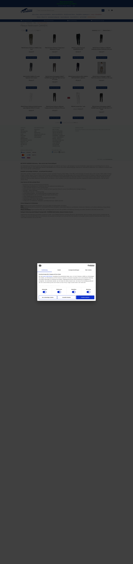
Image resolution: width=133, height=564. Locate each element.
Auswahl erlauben (66, 297)
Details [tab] (59, 270)
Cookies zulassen (85, 297)
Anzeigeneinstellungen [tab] (73, 270)
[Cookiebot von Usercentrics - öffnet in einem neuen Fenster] (88, 266)
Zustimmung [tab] (45, 270)
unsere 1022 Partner (48, 276)
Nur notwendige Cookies (48, 297)
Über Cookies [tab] (88, 270)
